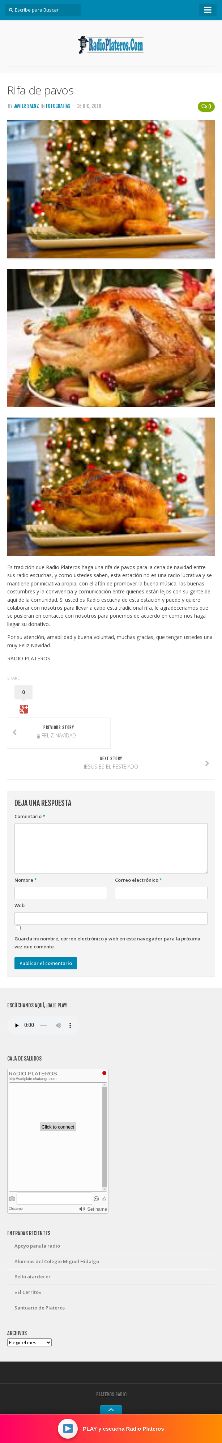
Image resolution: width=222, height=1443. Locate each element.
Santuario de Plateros (39, 1307)
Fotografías (58, 106)
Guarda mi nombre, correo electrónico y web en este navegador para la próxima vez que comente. (107, 942)
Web (19, 905)
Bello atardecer (32, 1276)
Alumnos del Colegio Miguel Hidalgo (56, 1261)
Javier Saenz (26, 106)
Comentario (29, 816)
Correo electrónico (138, 880)
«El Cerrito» (28, 1292)
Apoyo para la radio (37, 1246)
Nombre (25, 880)
